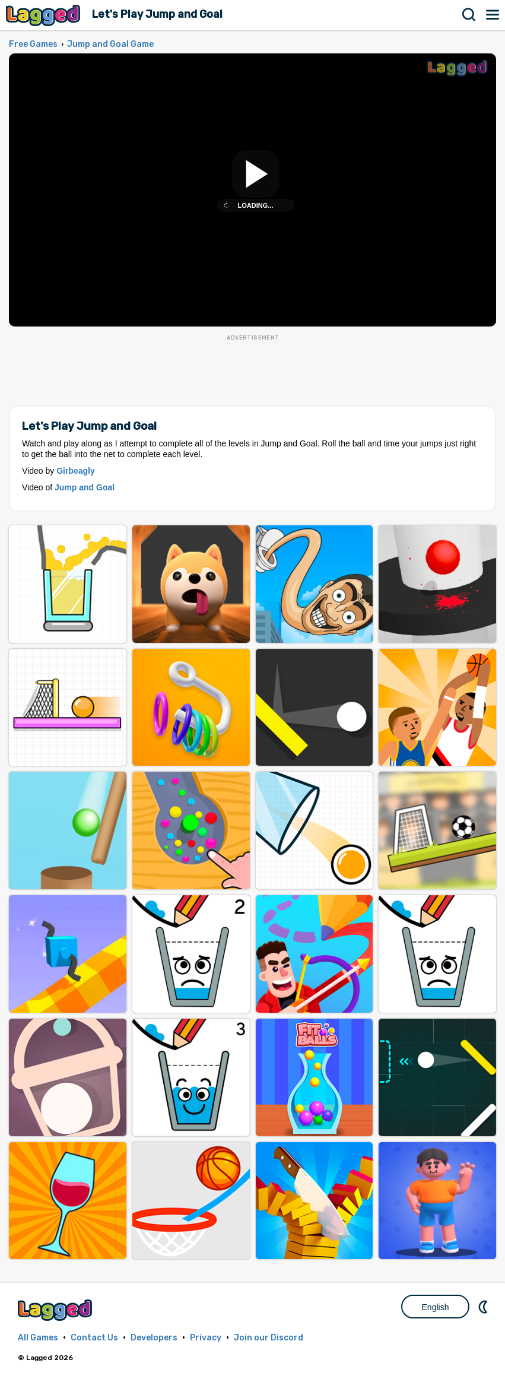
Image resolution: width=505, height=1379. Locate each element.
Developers (154, 1338)
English (435, 1307)
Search (469, 15)
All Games (38, 1338)
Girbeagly (75, 470)
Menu (493, 15)
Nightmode (484, 1306)
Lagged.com (56, 1310)
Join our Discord (268, 1338)
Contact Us (94, 1338)
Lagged (44, 15)
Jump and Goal (85, 487)
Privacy (205, 1338)
